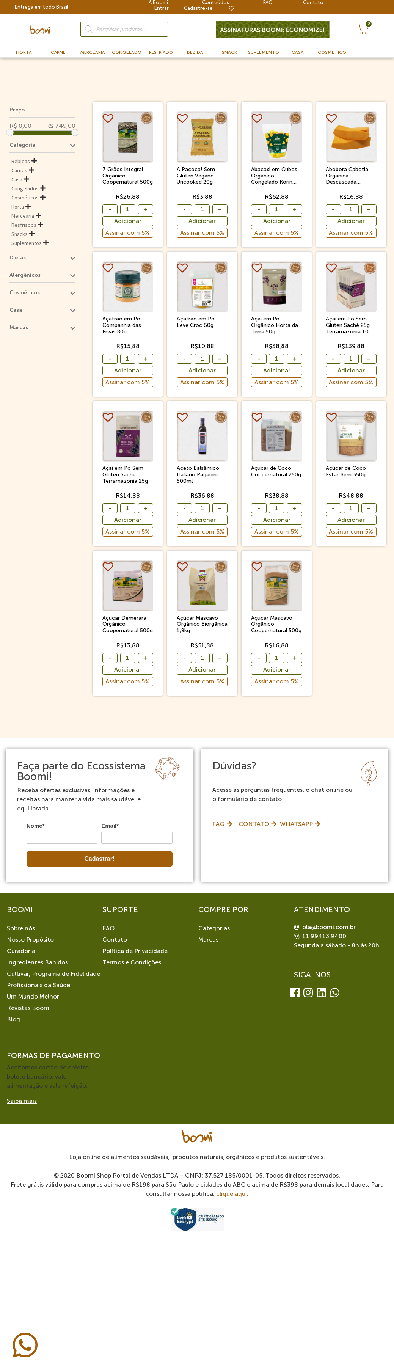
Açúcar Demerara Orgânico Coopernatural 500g (127, 624)
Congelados (25, 188)
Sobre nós (21, 928)
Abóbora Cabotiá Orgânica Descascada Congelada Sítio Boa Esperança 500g (351, 175)
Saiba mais (22, 1100)
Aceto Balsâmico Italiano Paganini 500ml (198, 474)
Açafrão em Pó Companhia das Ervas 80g (121, 325)
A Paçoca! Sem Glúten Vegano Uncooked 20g (196, 175)
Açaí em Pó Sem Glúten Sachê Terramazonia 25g (125, 474)
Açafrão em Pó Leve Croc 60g (196, 322)
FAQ (108, 928)
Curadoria (21, 951)
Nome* (36, 826)
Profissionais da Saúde (38, 985)
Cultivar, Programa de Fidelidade (53, 973)
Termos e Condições (131, 962)
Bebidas (20, 161)
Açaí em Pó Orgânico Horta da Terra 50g (274, 325)
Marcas (208, 939)
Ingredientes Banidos (37, 962)
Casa (16, 179)
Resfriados (23, 224)
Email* (110, 826)
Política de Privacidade (135, 951)
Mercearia (22, 215)
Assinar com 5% (127, 232)
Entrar (161, 8)
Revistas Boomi (29, 1007)
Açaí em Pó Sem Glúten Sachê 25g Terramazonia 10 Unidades (348, 325)
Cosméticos (25, 197)
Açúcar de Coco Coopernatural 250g (276, 471)
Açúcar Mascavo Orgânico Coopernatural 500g (276, 624)
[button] (109, 118)
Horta (17, 206)
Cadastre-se (198, 8)
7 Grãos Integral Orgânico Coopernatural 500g (127, 175)
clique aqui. (232, 1193)
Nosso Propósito (30, 939)
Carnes (19, 170)
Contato (114, 939)
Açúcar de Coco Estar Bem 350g (346, 471)
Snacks (19, 234)
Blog (13, 1019)
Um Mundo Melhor (33, 996)
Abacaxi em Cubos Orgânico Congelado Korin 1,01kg (274, 175)
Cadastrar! (99, 859)
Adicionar (127, 221)
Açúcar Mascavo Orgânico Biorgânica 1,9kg (202, 624)
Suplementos (26, 243)
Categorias (214, 928)
